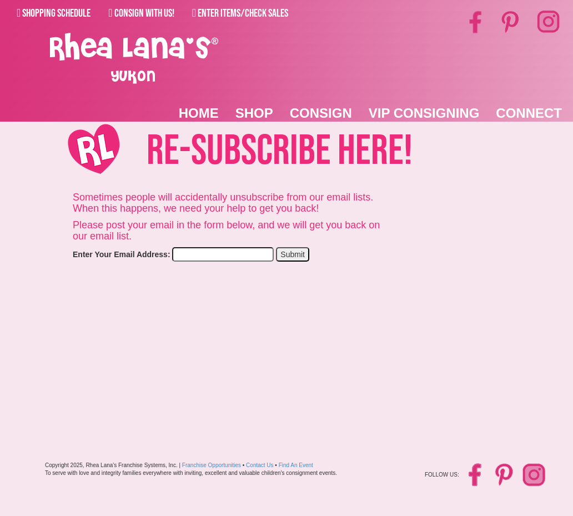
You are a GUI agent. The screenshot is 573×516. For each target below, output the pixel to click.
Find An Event (296, 465)
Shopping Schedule (54, 13)
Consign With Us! (141, 13)
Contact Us (259, 465)
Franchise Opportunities (211, 465)
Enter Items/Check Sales (240, 13)
